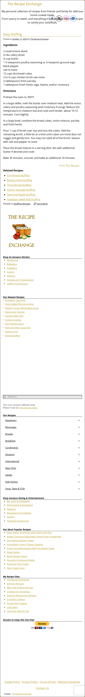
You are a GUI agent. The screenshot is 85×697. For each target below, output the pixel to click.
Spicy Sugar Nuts (16, 568)
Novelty (11, 516)
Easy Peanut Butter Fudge (20, 540)
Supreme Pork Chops (18, 564)
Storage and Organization (20, 279)
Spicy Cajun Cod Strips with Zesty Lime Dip (29, 532)
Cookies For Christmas (18, 591)
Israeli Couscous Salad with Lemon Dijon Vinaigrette (34, 536)
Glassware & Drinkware (19, 513)
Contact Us (42, 688)
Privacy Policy (30, 682)
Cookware (12, 268)
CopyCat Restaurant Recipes (21, 595)
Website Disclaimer (69, 682)
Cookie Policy (12, 682)
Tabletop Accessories (18, 520)
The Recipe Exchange (24, 3)
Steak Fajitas (13, 552)
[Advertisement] (42, 364)
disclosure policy (28, 407)
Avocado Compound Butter (21, 560)
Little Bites (12, 607)
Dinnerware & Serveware (20, 505)
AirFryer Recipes (15, 583)
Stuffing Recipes (22, 203)
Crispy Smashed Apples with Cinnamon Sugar (31, 548)
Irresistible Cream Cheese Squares (25, 544)
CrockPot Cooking (16, 599)
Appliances (12, 260)
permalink (42, 203)
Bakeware (12, 264)
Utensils (11, 275)
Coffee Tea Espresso (17, 283)
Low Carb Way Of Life (18, 611)
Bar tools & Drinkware (18, 501)
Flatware (11, 509)
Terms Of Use (48, 682)
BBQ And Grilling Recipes (20, 587)
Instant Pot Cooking (17, 603)
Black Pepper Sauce (17, 556)
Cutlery (10, 271)
